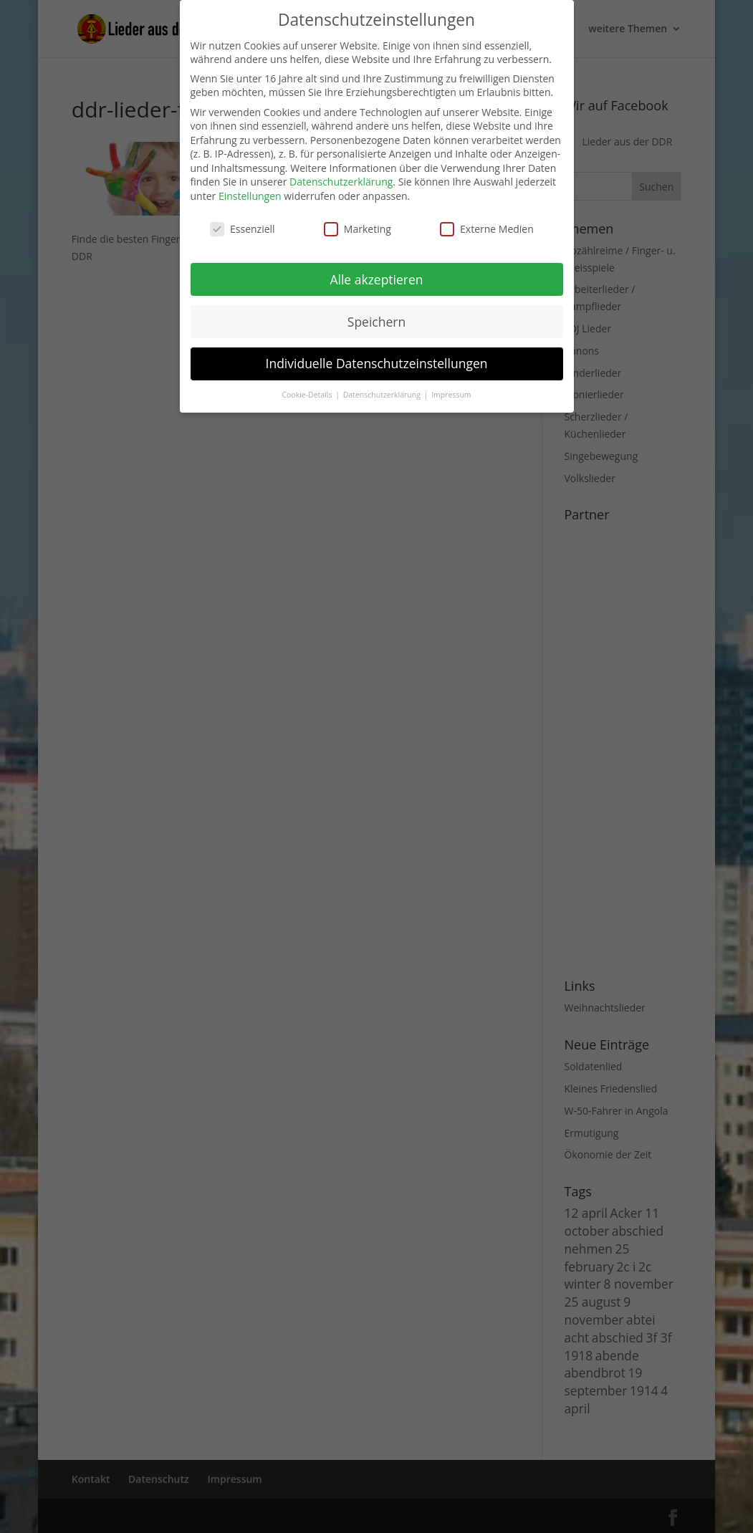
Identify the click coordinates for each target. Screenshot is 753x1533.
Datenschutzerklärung (341, 181)
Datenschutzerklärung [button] (383, 395)
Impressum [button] (451, 395)
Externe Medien (487, 229)
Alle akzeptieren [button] (376, 279)
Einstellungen (250, 196)
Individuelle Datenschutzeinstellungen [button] (377, 363)
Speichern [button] (376, 321)
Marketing (357, 229)
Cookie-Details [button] (308, 395)
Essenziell (242, 229)
